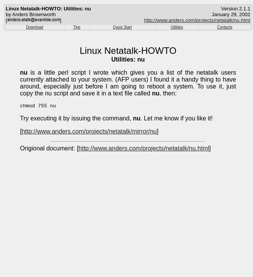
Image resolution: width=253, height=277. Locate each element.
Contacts (224, 27)
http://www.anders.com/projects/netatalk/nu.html (197, 20)
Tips (77, 27)
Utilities (177, 27)
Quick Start (122, 27)
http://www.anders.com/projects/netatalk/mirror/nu (89, 132)
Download (34, 27)
